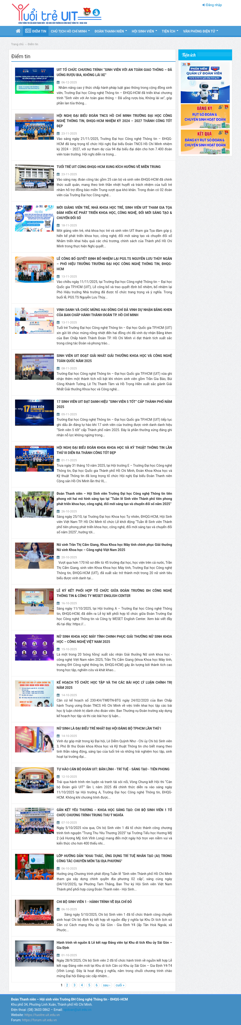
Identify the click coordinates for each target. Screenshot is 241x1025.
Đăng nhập (214, 5)
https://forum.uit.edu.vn (39, 1020)
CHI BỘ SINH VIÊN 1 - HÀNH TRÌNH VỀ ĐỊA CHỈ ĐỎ (94, 902)
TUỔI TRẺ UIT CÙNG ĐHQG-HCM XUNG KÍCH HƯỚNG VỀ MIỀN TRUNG (109, 167)
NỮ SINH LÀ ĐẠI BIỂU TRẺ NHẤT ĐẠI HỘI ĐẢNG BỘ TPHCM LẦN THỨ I (109, 728)
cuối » (120, 985)
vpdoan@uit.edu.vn (78, 1010)
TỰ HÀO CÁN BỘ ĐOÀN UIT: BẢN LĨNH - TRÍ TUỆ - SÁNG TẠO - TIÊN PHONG (113, 769)
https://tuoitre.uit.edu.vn (42, 1015)
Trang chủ (17, 44)
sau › (106, 985)
